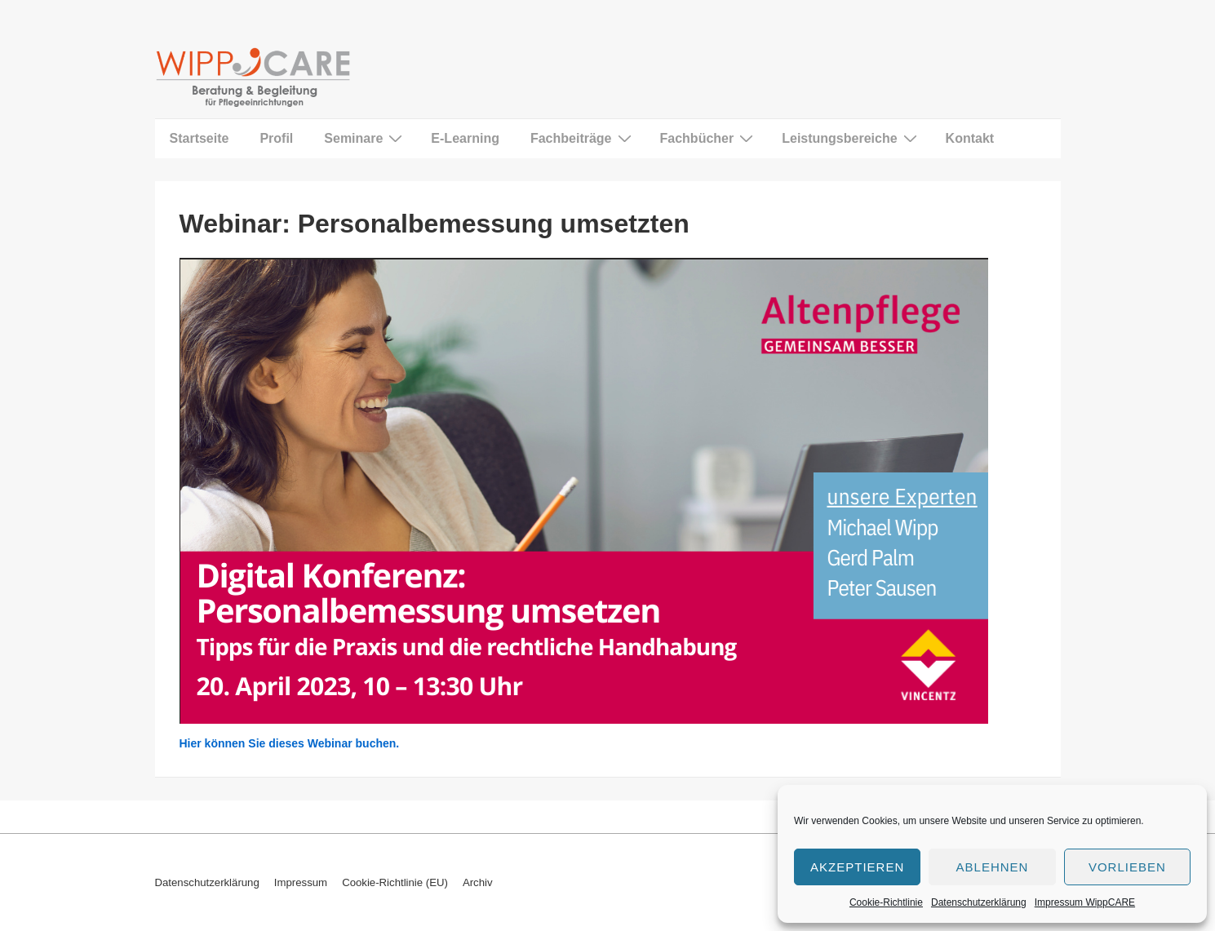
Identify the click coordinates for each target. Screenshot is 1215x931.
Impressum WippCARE (1085, 902)
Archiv (478, 882)
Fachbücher (709, 137)
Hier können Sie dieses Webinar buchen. (290, 743)
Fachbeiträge (583, 137)
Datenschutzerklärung (979, 902)
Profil (276, 138)
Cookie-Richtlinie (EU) (395, 882)
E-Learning (465, 138)
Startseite (199, 138)
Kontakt (970, 138)
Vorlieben (1127, 867)
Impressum (300, 882)
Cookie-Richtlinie (886, 902)
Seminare (365, 137)
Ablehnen (992, 867)
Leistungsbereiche (851, 137)
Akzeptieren (857, 867)
